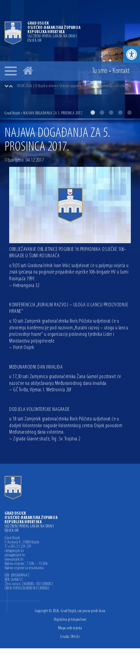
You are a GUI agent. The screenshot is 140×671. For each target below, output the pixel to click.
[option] (70, 59)
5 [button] (129, 112)
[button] (131, 54)
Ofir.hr (75, 637)
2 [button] (102, 112)
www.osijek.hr (14, 560)
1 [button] (93, 112)
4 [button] (120, 112)
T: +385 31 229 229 (18, 547)
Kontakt (121, 71)
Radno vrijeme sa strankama (24, 568)
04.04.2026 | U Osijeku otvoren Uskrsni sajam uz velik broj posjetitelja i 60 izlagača (74, 86)
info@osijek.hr (14, 551)
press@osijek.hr (15, 555)
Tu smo (100, 71)
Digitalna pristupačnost (70, 619)
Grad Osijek (12, 113)
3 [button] (111, 112)
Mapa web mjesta (70, 628)
